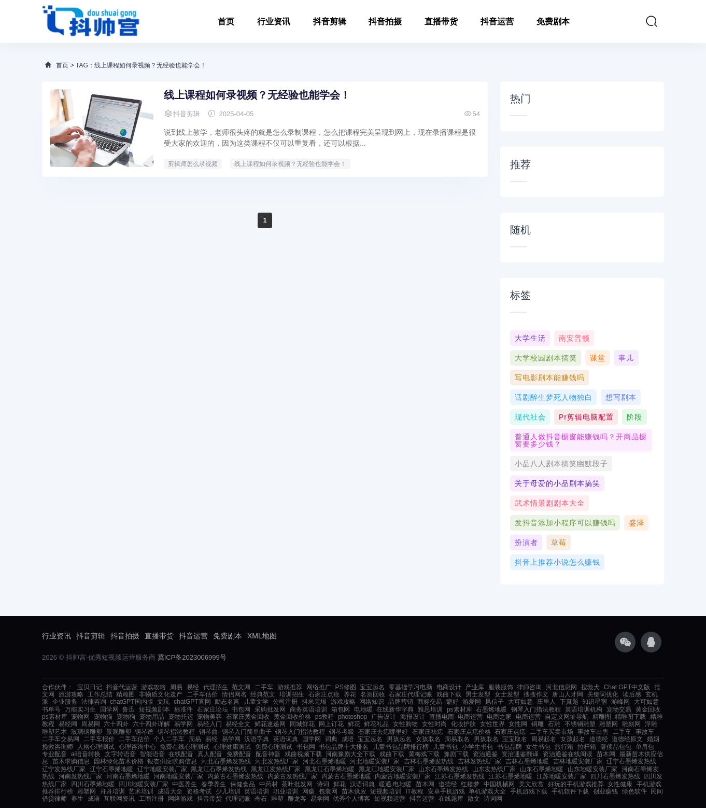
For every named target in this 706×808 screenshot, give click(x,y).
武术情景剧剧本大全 (550, 503)
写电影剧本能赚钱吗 (550, 377)
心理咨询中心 (137, 746)
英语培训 (256, 791)
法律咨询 (93, 701)
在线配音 (180, 754)
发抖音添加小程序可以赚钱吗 (565, 523)
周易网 (90, 724)
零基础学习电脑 (410, 687)
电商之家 (499, 716)
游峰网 (620, 701)
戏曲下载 (448, 694)
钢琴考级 (341, 731)
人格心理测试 (96, 746)
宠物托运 (180, 716)
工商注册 (151, 798)
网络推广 (318, 687)
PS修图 (345, 687)
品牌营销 (400, 701)
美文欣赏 (531, 784)
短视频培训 (385, 791)
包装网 (328, 791)
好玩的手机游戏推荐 (576, 784)
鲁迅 (128, 709)
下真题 (569, 701)
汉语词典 (362, 784)
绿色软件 (634, 791)
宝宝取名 (514, 739)
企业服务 (64, 701)
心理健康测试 (232, 746)
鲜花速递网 (270, 724)
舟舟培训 (112, 791)
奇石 (261, 798)
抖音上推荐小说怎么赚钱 (557, 562)
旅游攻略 (71, 694)
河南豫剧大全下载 (350, 754)
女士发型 (507, 694)
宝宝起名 (372, 687)
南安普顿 (574, 338)
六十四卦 (116, 724)
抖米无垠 (314, 701)
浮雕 (651, 724)
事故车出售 (593, 731)
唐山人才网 (567, 694)
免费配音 (239, 754)
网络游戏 (180, 798)
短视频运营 (389, 798)
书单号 (51, 709)
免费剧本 (553, 21)
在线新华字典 (395, 709)
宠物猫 (103, 716)
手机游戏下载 (528, 791)
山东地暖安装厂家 (592, 769)
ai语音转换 (86, 754)
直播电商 (441, 716)
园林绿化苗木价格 (119, 761)
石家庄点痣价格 (469, 731)
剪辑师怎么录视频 (193, 164)
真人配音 (209, 754)
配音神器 (268, 754)
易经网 (68, 724)
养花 (350, 694)
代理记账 (237, 798)
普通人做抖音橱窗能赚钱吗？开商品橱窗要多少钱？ (581, 440)
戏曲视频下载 (303, 754)
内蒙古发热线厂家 (292, 776)
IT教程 (414, 791)
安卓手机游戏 (446, 791)
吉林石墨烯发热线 (429, 761)
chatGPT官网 (192, 701)
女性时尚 (434, 724)
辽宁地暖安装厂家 (162, 769)
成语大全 (170, 791)
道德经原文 (627, 739)
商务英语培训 (308, 709)
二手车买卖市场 (551, 731)
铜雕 (537, 724)
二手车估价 (202, 694)
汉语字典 (256, 739)
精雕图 (125, 694)
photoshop (352, 716)
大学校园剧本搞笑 (546, 358)
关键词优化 (602, 694)
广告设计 (383, 716)
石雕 (554, 724)
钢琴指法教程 (176, 731)
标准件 (183, 709)
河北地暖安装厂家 (375, 761)
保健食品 (242, 784)
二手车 (264, 687)
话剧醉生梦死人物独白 (553, 397)
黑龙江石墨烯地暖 (330, 769)
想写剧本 (621, 397)
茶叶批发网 (297, 784)
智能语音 (152, 754)
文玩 (163, 701)
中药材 (268, 784)
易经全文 (237, 724)
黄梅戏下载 (424, 754)
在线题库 (451, 798)
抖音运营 (497, 21)
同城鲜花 (302, 724)
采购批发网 (270, 709)
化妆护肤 (463, 724)
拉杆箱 (586, 746)
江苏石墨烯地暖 (510, 776)
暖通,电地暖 (395, 784)
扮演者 (526, 542)
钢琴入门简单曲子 (247, 731)
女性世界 (492, 724)
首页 (226, 21)
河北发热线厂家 (277, 761)
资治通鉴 (485, 754)
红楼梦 (470, 784)
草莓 (559, 542)
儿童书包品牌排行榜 (401, 746)
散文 (474, 798)
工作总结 (100, 694)
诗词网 (493, 798)
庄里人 (546, 701)
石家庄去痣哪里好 (383, 731)
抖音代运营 (121, 687)
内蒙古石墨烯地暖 (346, 776)
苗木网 (606, 754)
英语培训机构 (583, 709)
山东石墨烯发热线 (443, 769)
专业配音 (54, 754)
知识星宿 (594, 701)
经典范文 (262, 694)
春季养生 (213, 784)
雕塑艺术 (54, 731)
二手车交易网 (60, 739)
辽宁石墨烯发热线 (631, 761)
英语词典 (285, 739)
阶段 (634, 417)
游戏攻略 (153, 687)
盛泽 (636, 523)
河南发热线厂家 (80, 776)
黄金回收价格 (292, 716)
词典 (331, 739)
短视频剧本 (154, 709)
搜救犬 (590, 687)
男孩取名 (486, 739)
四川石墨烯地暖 (93, 784)
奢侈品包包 (615, 746)
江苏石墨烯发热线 (460, 776)
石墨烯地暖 (491, 709)
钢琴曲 (208, 731)
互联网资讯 (119, 798)
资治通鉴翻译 (520, 754)
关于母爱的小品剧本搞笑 (557, 483)
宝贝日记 (89, 687)
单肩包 (645, 746)
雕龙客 (297, 798)
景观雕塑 (118, 731)
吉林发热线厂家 (479, 761)
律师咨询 (529, 687)
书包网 (241, 709)
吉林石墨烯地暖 (527, 761)
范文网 (241, 687)
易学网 (183, 724)
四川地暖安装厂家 (143, 784)
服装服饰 (500, 687)
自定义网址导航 (566, 716)
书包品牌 (509, 746)
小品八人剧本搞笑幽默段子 (561, 463)
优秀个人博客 (351, 798)
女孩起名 (572, 739)
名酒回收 (372, 694)
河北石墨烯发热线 (226, 761)
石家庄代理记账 (410, 694)
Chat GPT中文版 (627, 687)
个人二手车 (169, 739)
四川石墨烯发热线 (615, 776)
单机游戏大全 (487, 791)
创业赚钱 (605, 791)
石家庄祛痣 (427, 731)
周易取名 (457, 739)
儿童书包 (445, 746)
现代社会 (530, 417)
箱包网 (340, 709)
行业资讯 (273, 21)
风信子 (494, 701)
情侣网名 (234, 694)
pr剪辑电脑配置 (586, 417)
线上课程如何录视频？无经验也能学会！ (257, 95)
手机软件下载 (570, 791)
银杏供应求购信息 (172, 761)
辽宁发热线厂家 (64, 769)
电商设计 (448, 687)
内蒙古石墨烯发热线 (235, 776)
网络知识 (371, 701)
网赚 (308, 791)
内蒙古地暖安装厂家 (403, 776)
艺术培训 (141, 791)
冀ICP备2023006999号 (192, 657)
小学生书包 (477, 746)
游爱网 (471, 701)
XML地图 (262, 636)
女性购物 (405, 724)
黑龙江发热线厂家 (276, 769)
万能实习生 (80, 709)
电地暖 (363, 709)
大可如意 (520, 701)
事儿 (626, 358)
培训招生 (291, 694)
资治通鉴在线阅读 (567, 754)
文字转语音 (120, 754)
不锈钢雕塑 (580, 724)
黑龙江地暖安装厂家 (387, 769)
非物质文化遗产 (160, 694)
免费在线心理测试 (184, 746)
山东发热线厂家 (494, 769)
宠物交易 (618, 709)
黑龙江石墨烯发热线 (219, 769)
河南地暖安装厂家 (178, 776)
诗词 (323, 784)
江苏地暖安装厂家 (561, 776)
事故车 (645, 731)
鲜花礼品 (376, 724)
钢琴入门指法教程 (536, 709)
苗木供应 (354, 791)
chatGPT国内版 (131, 701)
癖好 (452, 701)
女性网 (518, 724)
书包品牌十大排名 (344, 746)
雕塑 (277, 798)
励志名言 (227, 701)
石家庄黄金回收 (248, 716)
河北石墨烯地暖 (324, 761)
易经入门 (209, 724)
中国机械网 (499, 784)
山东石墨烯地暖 (541, 769)
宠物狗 (126, 716)
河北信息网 (561, 687)
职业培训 (285, 791)
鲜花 (354, 724)
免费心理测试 (273, 746)
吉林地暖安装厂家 (578, 761)
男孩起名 (399, 739)
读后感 (632, 694)
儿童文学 (256, 701)
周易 (176, 687)
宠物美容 (209, 716)
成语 (348, 739)
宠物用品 (151, 716)
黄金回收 (648, 709)
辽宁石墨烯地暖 (111, 769)
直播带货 (441, 21)
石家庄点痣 (324, 694)
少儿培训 (228, 791)
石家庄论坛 (212, 709)
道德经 (598, 739)
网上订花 (331, 724)
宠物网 (80, 716)
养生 (77, 798)
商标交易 (429, 701)
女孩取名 (428, 739)
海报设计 (412, 716)
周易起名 (543, 739)
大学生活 (530, 338)
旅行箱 (564, 746)
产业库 (474, 687)
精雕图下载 (630, 716)
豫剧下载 (456, 754)
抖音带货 (209, 798)
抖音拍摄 (385, 21)
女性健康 (620, 784)
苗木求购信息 (71, 761)
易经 (193, 687)
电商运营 (470, 716)
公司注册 (285, 701)
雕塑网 (608, 724)
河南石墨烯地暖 (128, 776)
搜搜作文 (536, 694)
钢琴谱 (144, 731)
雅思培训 (430, 709)
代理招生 (215, 687)
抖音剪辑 (329, 21)
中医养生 (184, 784)
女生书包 (538, 746)
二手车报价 (99, 739)
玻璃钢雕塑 (86, 731)
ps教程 (324, 716)
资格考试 (199, 791)
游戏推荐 (289, 687)
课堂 (597, 358)
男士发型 (477, 694)
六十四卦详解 (151, 724)
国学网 (109, 709)
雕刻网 (631, 724)
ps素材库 (459, 709)
